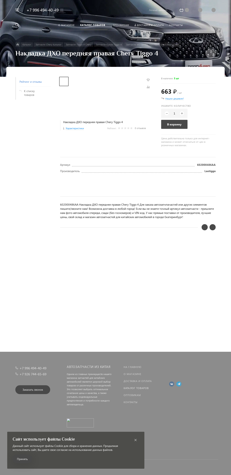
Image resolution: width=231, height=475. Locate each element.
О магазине (132, 374)
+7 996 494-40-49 (43, 10)
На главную (132, 367)
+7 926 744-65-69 (32, 374)
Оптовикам (132, 395)
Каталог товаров (136, 388)
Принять (22, 459)
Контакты (131, 402)
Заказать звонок (33, 389)
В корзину (174, 124)
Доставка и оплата (138, 381)
